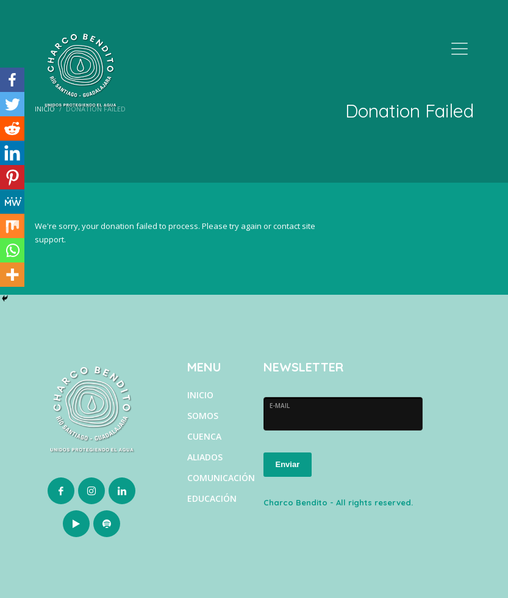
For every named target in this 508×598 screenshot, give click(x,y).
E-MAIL (280, 405)
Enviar (288, 464)
